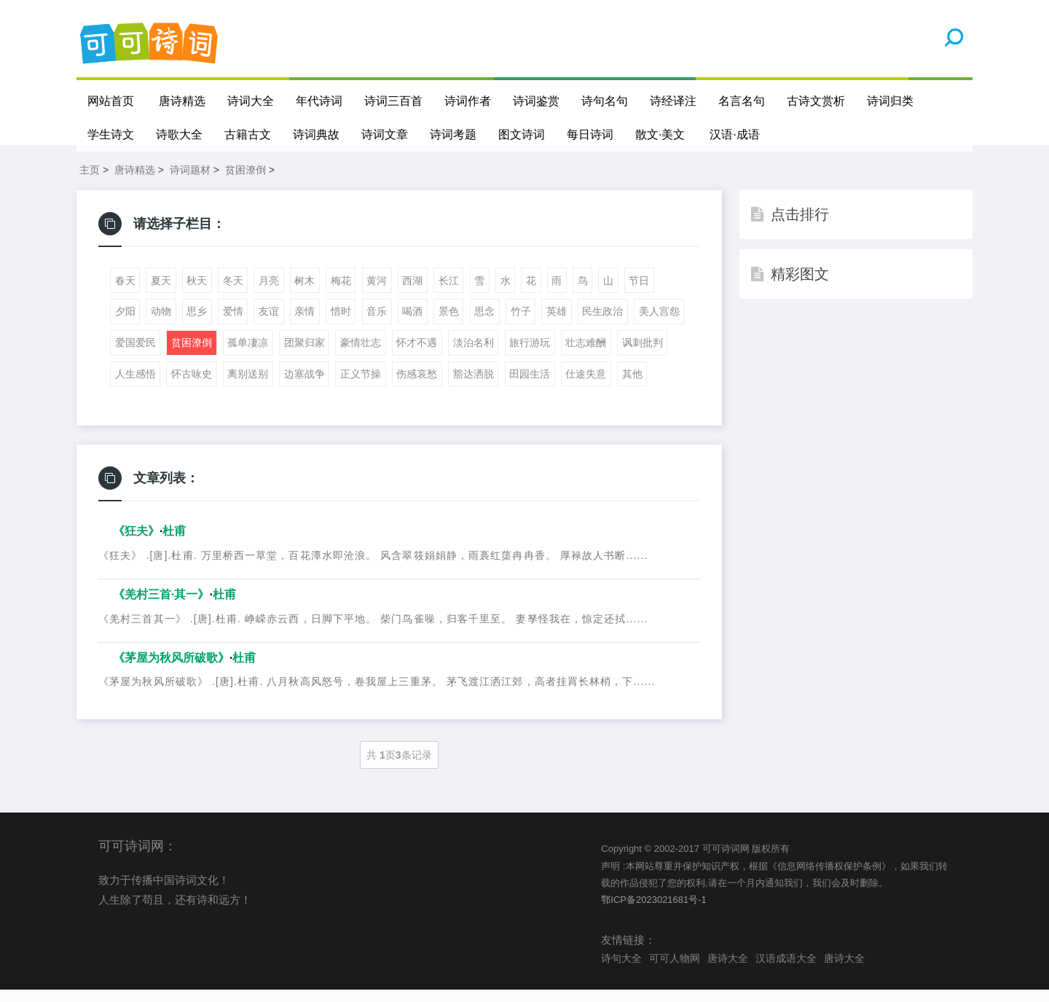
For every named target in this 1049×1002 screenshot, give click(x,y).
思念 (484, 323)
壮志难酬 (585, 355)
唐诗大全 (727, 970)
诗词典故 (316, 134)
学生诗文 (110, 134)
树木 (304, 293)
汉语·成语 (735, 134)
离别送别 (247, 386)
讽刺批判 (642, 355)
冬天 (233, 293)
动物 (161, 323)
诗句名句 (604, 101)
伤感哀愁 (416, 386)
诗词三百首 (393, 101)
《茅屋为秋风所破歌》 (171, 670)
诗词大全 (250, 101)
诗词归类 (890, 101)
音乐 (376, 323)
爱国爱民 (135, 355)
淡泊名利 (473, 355)
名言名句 (741, 101)
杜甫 (174, 543)
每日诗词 (590, 134)
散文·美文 (660, 134)
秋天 (196, 293)
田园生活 (529, 386)
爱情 (233, 323)
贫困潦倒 (245, 182)
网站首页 (110, 101)
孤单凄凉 (247, 355)
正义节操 (360, 386)
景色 (449, 323)
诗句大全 (621, 970)
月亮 (269, 293)
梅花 (341, 293)
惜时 (341, 323)
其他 (632, 386)
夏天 (161, 293)
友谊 (269, 323)
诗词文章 (384, 134)
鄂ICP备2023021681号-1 (654, 912)
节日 (639, 293)
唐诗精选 (182, 101)
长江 (449, 293)
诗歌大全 (179, 134)
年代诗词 (319, 101)
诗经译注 (673, 101)
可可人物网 (674, 970)
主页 (89, 182)
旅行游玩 (529, 355)
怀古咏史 (191, 386)
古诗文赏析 (816, 101)
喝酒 (412, 323)
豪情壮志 (360, 355)
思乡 (196, 323)
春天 (125, 293)
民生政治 (602, 323)
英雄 (556, 323)
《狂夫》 (136, 543)
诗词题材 (190, 182)
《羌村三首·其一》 (161, 606)
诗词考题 (453, 134)
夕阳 (125, 323)
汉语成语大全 (786, 970)
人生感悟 (135, 386)
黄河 (376, 293)
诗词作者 (467, 101)
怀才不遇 (416, 355)
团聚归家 (304, 355)
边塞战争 (304, 386)
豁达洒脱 (473, 386)
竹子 (521, 323)
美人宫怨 (659, 323)
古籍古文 (247, 134)
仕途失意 (585, 386)
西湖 (412, 293)
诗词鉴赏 (536, 101)
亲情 (304, 323)
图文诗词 (521, 134)
